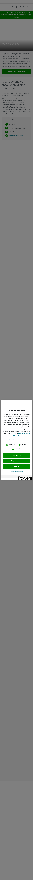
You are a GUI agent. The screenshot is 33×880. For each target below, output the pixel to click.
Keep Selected (16, 455)
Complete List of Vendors (11, 439)
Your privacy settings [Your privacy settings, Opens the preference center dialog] (16, 472)
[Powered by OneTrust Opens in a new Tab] (24, 477)
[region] (16, 440)
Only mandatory (16, 461)
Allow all (16, 466)
